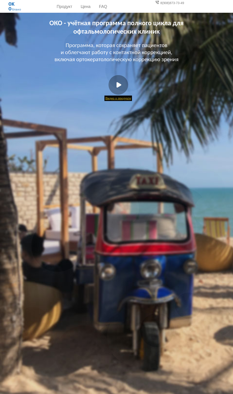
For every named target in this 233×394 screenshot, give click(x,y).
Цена (85, 6)
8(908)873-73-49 (169, 2)
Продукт (64, 6)
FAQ (103, 6)
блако (14, 5)
